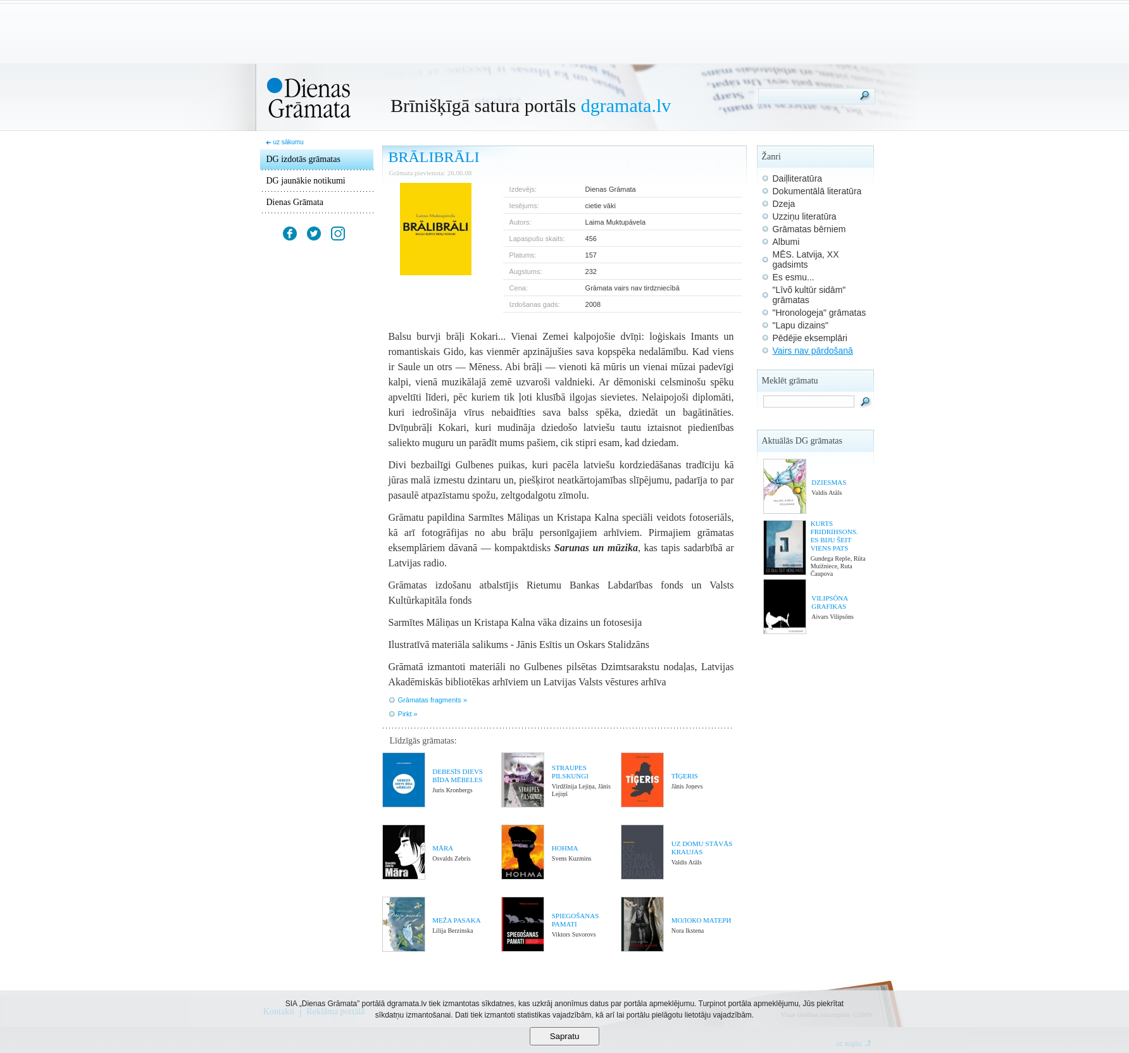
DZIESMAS (828, 482)
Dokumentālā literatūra (817, 191)
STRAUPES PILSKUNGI (570, 772)
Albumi (786, 242)
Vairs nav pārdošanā (813, 351)
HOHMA (565, 848)
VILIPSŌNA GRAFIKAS (829, 602)
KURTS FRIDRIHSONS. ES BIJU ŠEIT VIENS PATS (834, 536)
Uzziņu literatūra (805, 216)
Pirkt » (408, 714)
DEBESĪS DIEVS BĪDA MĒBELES (457, 775)
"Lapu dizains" (801, 325)
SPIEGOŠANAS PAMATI (575, 920)
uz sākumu (288, 142)
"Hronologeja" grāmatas (819, 313)
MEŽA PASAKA (456, 920)
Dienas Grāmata (295, 202)
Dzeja (784, 204)
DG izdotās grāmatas (303, 159)
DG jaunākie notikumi (306, 180)
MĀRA (442, 848)
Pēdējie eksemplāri (810, 338)
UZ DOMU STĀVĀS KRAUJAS (702, 848)
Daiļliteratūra (798, 178)
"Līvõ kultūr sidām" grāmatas (809, 295)
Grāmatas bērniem (809, 229)
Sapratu (565, 1036)
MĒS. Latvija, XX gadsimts (806, 259)
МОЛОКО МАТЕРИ (701, 920)
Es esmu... (793, 277)
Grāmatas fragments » (432, 700)
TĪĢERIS (684, 776)
